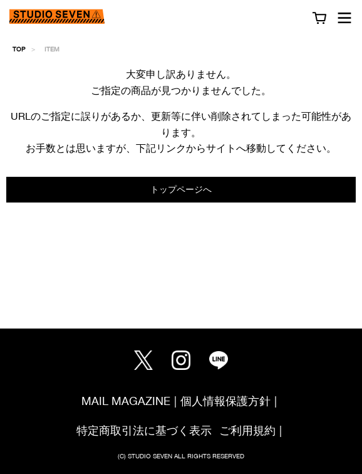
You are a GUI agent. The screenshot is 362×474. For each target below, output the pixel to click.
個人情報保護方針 (225, 401)
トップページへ (181, 189)
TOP (19, 49)
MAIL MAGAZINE (125, 401)
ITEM (51, 49)
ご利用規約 (247, 430)
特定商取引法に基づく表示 (144, 430)
